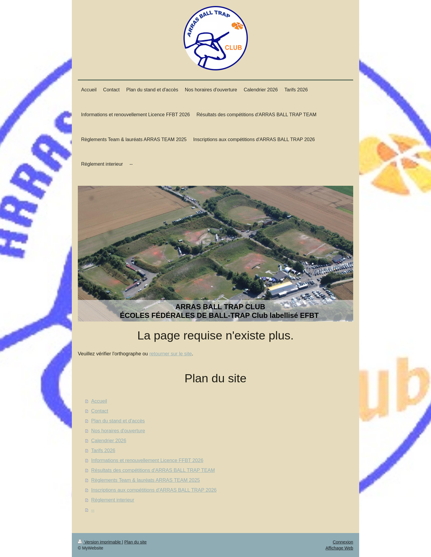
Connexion (343, 542)
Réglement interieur (112, 499)
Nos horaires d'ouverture (118, 430)
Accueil (99, 401)
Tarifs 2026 (103, 450)
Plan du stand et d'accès (118, 420)
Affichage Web (339, 548)
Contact (99, 410)
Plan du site (135, 542)
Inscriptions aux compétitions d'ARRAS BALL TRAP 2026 (154, 490)
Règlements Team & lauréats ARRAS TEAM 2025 (145, 480)
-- (93, 509)
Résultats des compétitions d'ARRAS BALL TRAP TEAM (153, 470)
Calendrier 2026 (108, 440)
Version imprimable (100, 542)
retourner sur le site (170, 353)
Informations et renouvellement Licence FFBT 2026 (147, 460)
